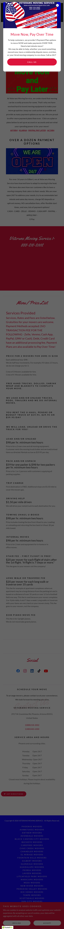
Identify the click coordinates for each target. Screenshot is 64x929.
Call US (32, 62)
